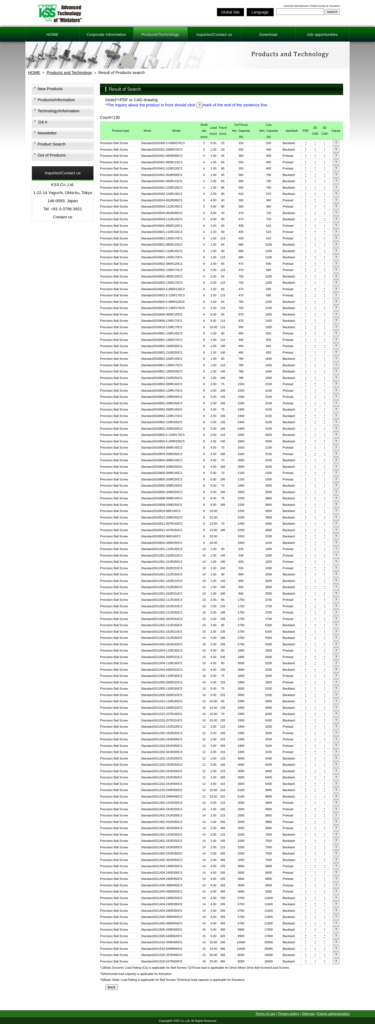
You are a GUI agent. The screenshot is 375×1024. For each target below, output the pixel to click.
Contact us (62, 217)
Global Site (230, 12)
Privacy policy (288, 1014)
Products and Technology (69, 72)
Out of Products (52, 155)
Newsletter (47, 133)
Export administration (333, 1014)
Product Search (51, 144)
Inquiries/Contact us (214, 34)
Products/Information (56, 99)
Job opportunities (322, 34)
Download (268, 34)
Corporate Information (106, 34)
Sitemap (308, 1014)
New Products (50, 88)
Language (260, 12)
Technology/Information (58, 110)
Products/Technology (160, 34)
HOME (52, 34)
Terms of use (265, 1014)
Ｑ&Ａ (43, 122)
